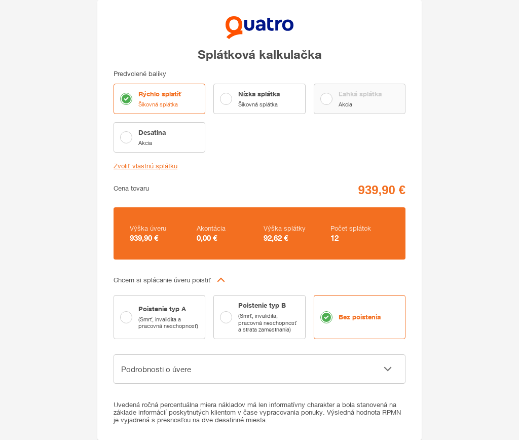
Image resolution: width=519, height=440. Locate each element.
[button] (259, 280)
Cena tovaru (131, 188)
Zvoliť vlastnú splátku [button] (145, 166)
